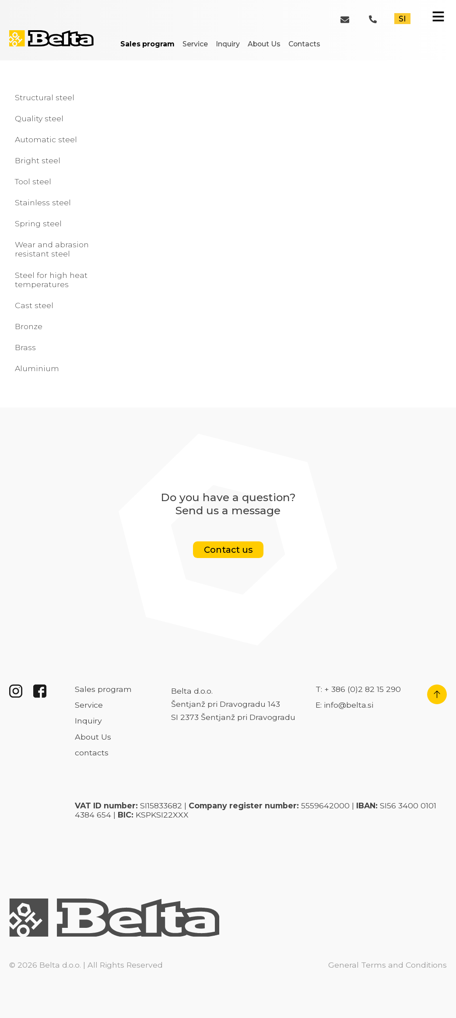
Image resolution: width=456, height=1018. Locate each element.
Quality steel (39, 118)
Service (195, 44)
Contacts (304, 44)
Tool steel (33, 181)
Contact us (228, 549)
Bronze (28, 326)
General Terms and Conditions (387, 964)
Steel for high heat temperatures (51, 279)
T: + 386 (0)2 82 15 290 (358, 689)
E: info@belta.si (344, 704)
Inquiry (228, 44)
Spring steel (38, 223)
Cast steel (34, 305)
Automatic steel (46, 139)
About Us (264, 44)
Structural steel (44, 97)
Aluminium (37, 368)
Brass (25, 347)
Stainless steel (43, 202)
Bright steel (37, 160)
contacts (92, 752)
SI (402, 18)
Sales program (147, 44)
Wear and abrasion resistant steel (52, 249)
